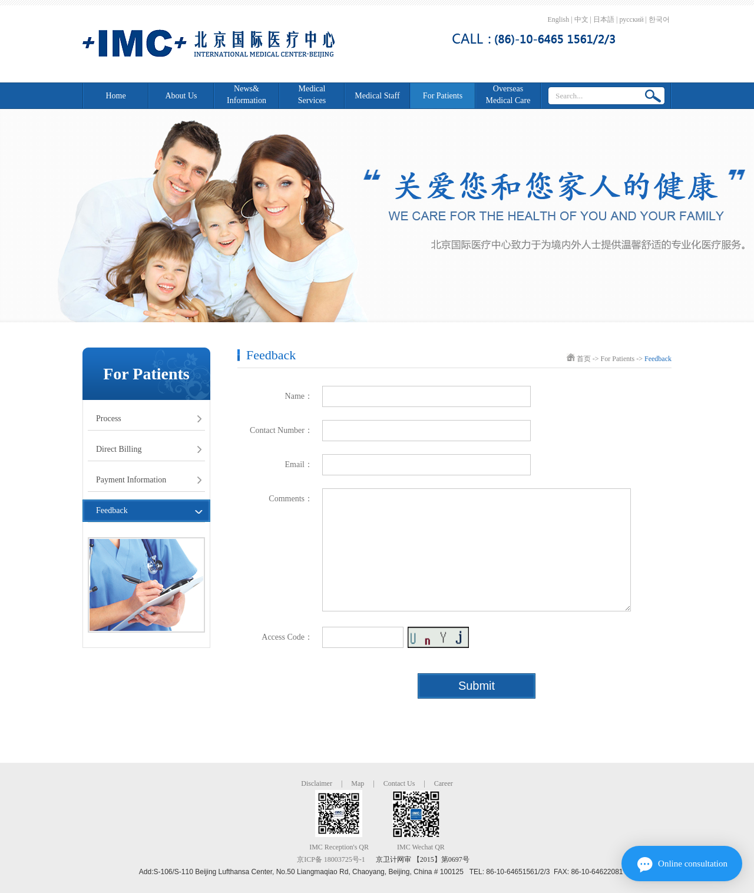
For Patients (442, 95)
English (559, 19)
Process (108, 418)
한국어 (659, 19)
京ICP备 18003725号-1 (331, 859)
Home (115, 95)
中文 (581, 19)
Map (357, 783)
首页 (584, 359)
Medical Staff (377, 95)
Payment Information (131, 479)
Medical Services (312, 94)
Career (443, 783)
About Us (181, 95)
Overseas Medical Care (508, 94)
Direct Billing (118, 449)
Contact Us (399, 783)
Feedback (112, 510)
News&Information (246, 94)
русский (631, 19)
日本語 (603, 19)
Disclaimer (316, 783)
